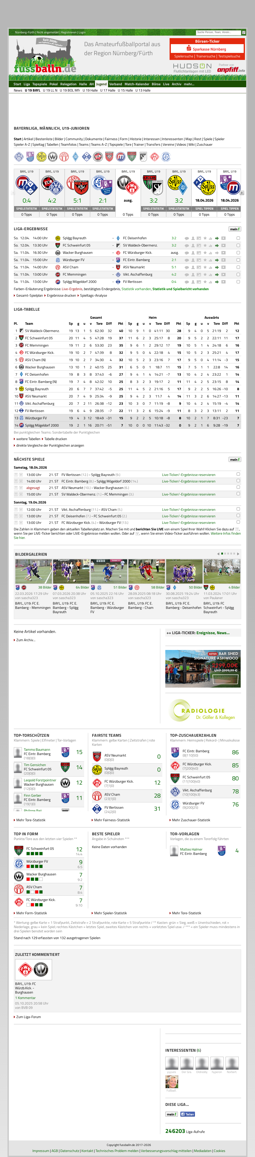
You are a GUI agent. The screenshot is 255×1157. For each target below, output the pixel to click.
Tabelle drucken (55, 438)
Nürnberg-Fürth (24, 32)
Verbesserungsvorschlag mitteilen (166, 1150)
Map (188, 138)
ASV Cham (70, 267)
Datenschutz (69, 1150)
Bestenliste (44, 138)
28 (157, 795)
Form (124, 138)
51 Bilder (120, 587)
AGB (55, 1150)
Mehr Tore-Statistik (30, 819)
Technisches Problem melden (117, 1150)
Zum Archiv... (25, 639)
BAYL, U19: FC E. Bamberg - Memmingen (33, 605)
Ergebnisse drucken (61, 295)
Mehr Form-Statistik (31, 913)
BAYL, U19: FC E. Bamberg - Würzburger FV (107, 607)
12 (79, 782)
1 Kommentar (25, 997)
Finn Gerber (32, 795)
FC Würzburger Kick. (137, 252)
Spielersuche (183, 56)
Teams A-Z (99, 144)
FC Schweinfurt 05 (76, 245)
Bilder (59, 138)
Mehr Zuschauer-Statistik (191, 819)
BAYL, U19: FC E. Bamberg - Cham (141, 605)
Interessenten (172, 138)
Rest (197, 138)
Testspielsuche (229, 56)
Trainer (139, 144)
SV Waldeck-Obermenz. (140, 245)
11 (79, 797)
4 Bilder (234, 587)
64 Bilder (82, 587)
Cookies (219, 1150)
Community (74, 138)
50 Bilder (195, 587)
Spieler (220, 138)
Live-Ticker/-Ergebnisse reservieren (189, 474)
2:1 (174, 259)
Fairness (111, 138)
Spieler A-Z (22, 144)
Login (82, 32)
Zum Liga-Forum (28, 1016)
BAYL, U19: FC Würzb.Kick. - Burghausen (25, 988)
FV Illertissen (132, 281)
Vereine (168, 144)
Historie (135, 138)
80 (235, 778)
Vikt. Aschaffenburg (137, 274)
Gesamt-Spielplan (29, 295)
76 (235, 804)
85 (235, 765)
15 (79, 751)
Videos (181, 144)
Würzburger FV (73, 259)
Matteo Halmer (191, 849)
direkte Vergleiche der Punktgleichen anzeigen (50, 445)
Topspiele (116, 144)
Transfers (153, 144)
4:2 (174, 274)
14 (79, 767)
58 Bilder (158, 587)
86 (235, 752)
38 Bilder (45, 587)
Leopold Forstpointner (40, 780)
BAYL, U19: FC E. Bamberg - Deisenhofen (183, 605)
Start (17, 138)
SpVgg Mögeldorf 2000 (79, 281)
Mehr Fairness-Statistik (112, 819)
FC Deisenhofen (135, 237)
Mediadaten (203, 1150)
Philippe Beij (33, 810)
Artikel (28, 138)
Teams (84, 144)
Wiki (191, 144)
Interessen (152, 138)
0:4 (174, 281)
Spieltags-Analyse (93, 295)
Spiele (207, 138)
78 (235, 791)
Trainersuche (205, 56)
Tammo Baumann (37, 749)
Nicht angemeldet (48, 32)
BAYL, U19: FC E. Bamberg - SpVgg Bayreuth (65, 607)
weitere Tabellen (28, 438)
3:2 (174, 237)
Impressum (40, 1150)
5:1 (174, 267)
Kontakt (87, 1150)
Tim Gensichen (35, 764)
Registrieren (68, 32)
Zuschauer (205, 144)
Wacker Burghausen (78, 252)
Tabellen (52, 144)
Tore (128, 144)
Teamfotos (69, 144)
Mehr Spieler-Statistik (110, 913)
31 (157, 808)
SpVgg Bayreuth (74, 237)
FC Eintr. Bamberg (136, 259)
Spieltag (38, 144)
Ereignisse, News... (213, 633)
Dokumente (94, 138)
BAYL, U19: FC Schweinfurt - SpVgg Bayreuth (218, 607)
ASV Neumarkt (134, 267)
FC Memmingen (74, 274)
